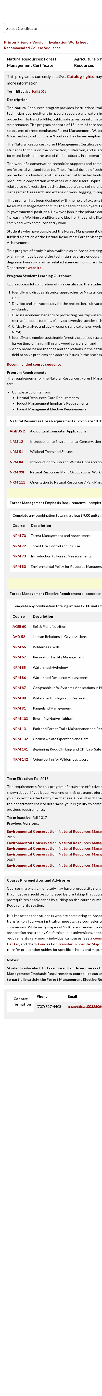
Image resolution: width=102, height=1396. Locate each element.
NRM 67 (19, 657)
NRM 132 (20, 739)
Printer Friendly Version (25, 42)
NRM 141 (20, 749)
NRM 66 (19, 647)
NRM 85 (19, 667)
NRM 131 (20, 728)
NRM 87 (19, 687)
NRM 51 (16, 451)
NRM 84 (16, 462)
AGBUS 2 (17, 431)
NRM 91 (19, 708)
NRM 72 (19, 546)
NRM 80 (19, 566)
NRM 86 (19, 677)
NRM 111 (17, 482)
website (35, 267)
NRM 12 (16, 441)
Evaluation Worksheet (68, 42)
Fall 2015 (39, 91)
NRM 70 (19, 535)
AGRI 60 (19, 626)
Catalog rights (80, 76)
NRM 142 (20, 759)
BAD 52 (18, 636)
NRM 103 (20, 718)
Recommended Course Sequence (32, 48)
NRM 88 (19, 698)
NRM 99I (17, 472)
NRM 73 (19, 556)
